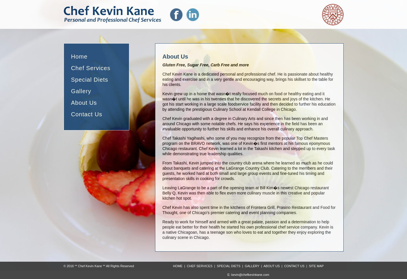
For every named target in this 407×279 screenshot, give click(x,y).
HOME (178, 266)
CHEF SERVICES (199, 266)
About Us (84, 103)
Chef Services (91, 68)
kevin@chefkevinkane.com (250, 274)
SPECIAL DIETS (229, 266)
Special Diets (89, 79)
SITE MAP (316, 266)
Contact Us (86, 114)
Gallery (81, 91)
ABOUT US (272, 266)
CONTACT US (294, 266)
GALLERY (252, 266)
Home (79, 56)
